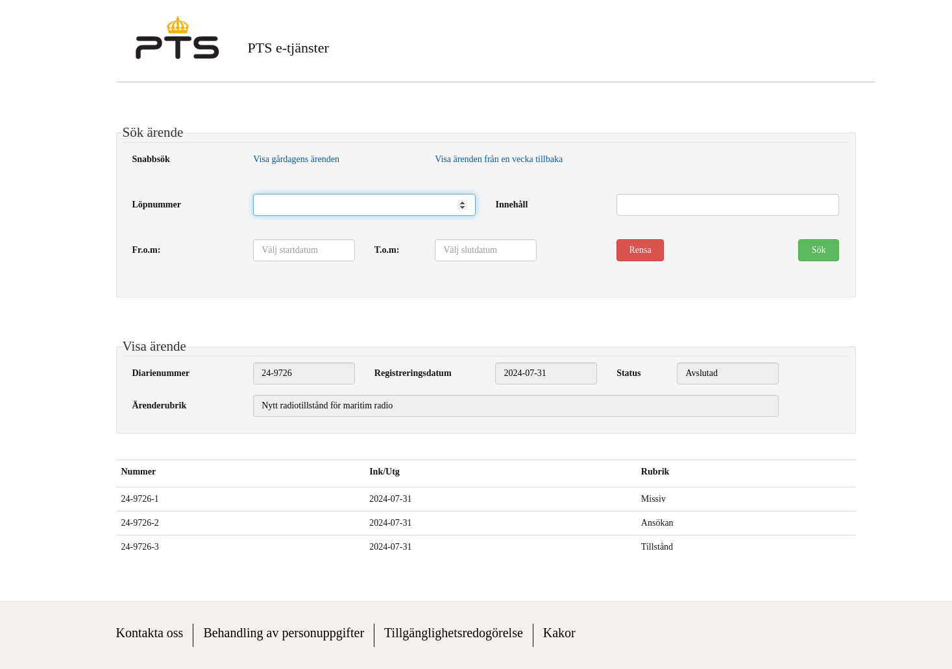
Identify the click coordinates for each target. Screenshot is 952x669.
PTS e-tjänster (288, 48)
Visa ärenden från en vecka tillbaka (499, 159)
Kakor (559, 633)
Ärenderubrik (159, 405)
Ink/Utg (384, 471)
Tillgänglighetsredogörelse (453, 633)
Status (628, 373)
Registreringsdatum (413, 373)
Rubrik (655, 471)
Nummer (138, 471)
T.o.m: (387, 250)
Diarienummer (161, 373)
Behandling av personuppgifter (283, 633)
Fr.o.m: (146, 250)
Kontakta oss (150, 633)
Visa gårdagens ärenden (296, 159)
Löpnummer (156, 204)
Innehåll (511, 204)
